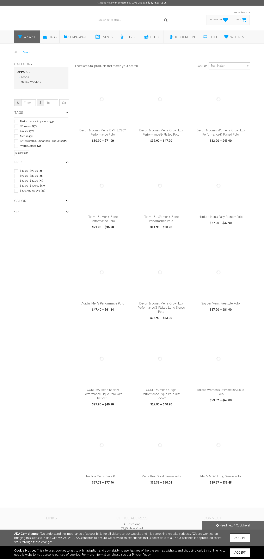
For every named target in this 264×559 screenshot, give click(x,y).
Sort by (202, 66)
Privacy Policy (141, 554)
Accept (240, 538)
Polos (24, 77)
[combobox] (229, 65)
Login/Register (241, 12)
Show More (22, 153)
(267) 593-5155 (157, 2)
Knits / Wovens (30, 81)
